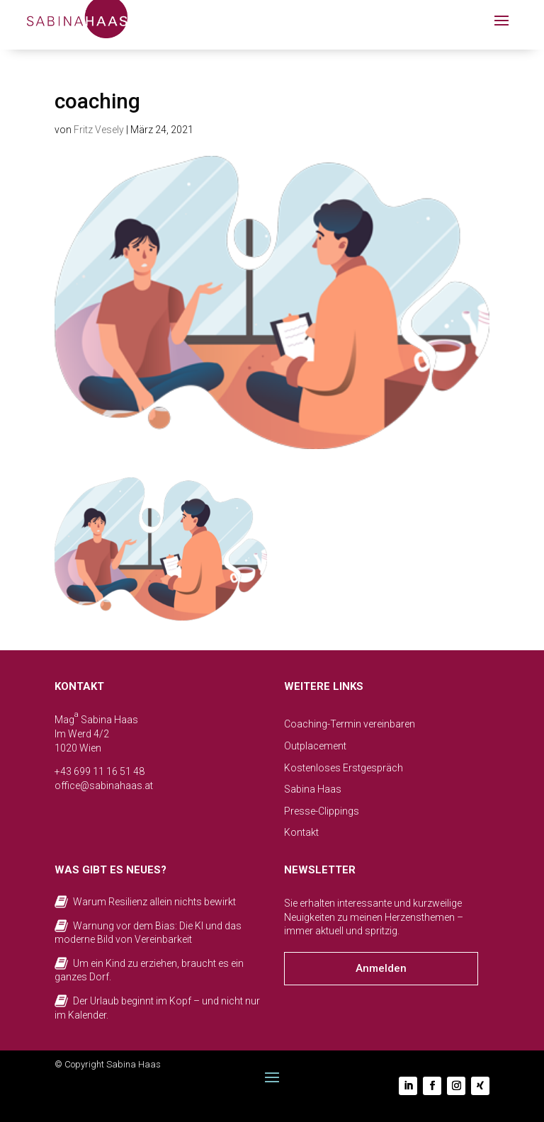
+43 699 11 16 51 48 (99, 771)
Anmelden (381, 968)
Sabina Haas (312, 789)
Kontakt (301, 832)
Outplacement (315, 746)
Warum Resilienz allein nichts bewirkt (154, 901)
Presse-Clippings (321, 811)
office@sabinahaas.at (104, 785)
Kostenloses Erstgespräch (343, 768)
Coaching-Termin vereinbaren (349, 724)
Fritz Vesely (99, 129)
